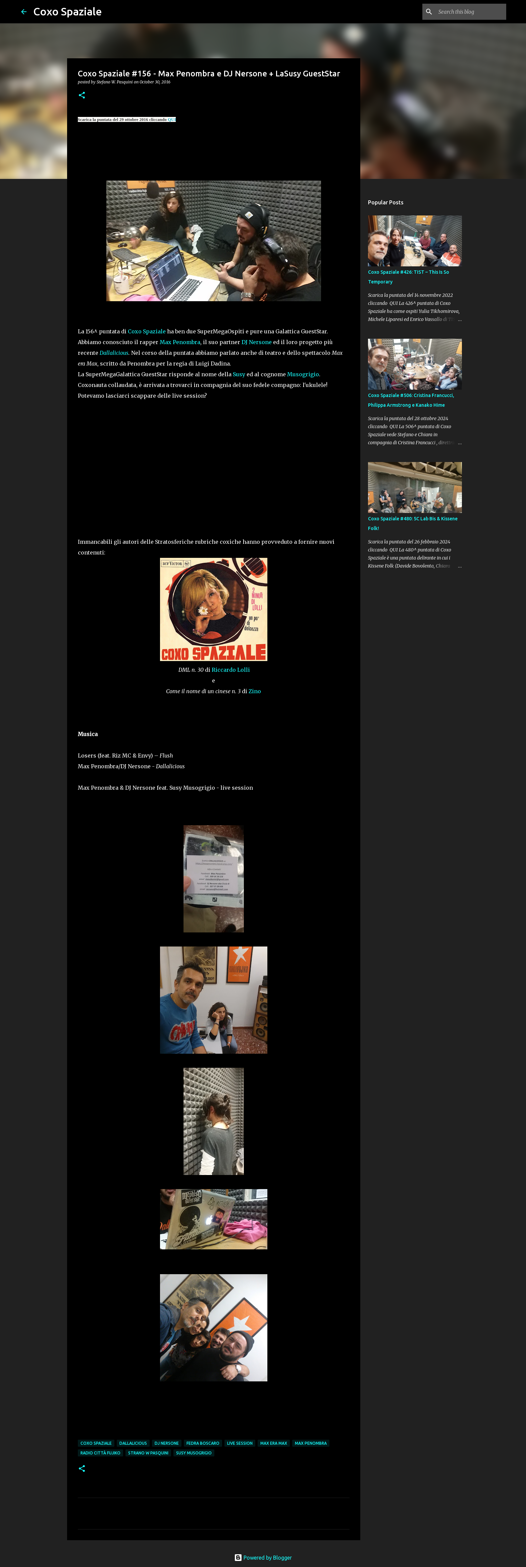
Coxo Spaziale (67, 11)
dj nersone (167, 1443)
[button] (82, 95)
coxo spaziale (96, 1443)
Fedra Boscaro (203, 1443)
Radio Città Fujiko (100, 1453)
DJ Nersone (257, 342)
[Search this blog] (471, 12)
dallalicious (133, 1443)
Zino (255, 691)
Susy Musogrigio (194, 1453)
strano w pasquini (148, 1453)
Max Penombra (180, 342)
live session (240, 1443)
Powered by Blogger (263, 1558)
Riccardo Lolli (231, 669)
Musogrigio (303, 374)
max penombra (311, 1443)
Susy (239, 374)
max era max (273, 1443)
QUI (172, 119)
